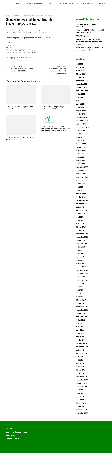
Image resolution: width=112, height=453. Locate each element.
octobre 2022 (81, 147)
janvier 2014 (81, 406)
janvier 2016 (81, 340)
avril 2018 (80, 257)
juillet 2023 (80, 130)
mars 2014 (80, 400)
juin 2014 (79, 390)
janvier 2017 (81, 303)
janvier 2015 (81, 373)
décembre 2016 (82, 307)
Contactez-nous (12, 439)
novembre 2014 (82, 380)
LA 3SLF (16, 4)
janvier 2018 (81, 267)
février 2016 (81, 337)
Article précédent (22, 68)
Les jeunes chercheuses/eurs (67, 4)
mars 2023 (80, 140)
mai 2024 (79, 101)
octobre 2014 (81, 383)
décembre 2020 (82, 167)
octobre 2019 (81, 207)
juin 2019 (79, 217)
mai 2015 (79, 360)
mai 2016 (79, 327)
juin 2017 (79, 287)
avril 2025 (80, 67)
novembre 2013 (82, 413)
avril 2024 (80, 104)
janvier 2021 (81, 164)
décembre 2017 (82, 270)
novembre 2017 (82, 273)
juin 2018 (79, 250)
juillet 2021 (80, 154)
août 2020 (80, 180)
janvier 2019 (81, 230)
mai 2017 (79, 290)
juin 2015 (79, 357)
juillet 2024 (80, 94)
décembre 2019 (82, 200)
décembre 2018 (82, 234)
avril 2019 (80, 224)
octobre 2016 (81, 313)
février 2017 (81, 300)
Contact (102, 4)
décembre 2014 (82, 377)
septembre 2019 (82, 210)
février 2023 (81, 144)
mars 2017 (80, 297)
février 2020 (81, 194)
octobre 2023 (81, 124)
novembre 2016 (82, 310)
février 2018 (81, 263)
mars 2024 (80, 107)
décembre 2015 (82, 343)
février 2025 (81, 74)
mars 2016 (80, 333)
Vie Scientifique (87, 4)
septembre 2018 (82, 244)
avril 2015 (80, 363)
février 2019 (81, 227)
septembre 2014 (82, 386)
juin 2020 (79, 187)
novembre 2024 (82, 84)
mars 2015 (80, 367)
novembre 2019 (82, 204)
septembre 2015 (82, 353)
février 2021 (81, 160)
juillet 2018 (80, 247)
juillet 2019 (80, 214)
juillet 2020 (80, 184)
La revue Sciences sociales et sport (38, 4)
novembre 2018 (82, 237)
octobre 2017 (81, 277)
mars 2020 (80, 190)
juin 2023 (79, 134)
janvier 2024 (81, 114)
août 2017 (80, 283)
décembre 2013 (82, 410)
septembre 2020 (82, 177)
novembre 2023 (82, 121)
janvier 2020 (81, 197)
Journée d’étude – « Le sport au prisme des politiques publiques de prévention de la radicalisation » (55, 128)
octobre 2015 (81, 350)
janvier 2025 (81, 77)
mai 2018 (79, 253)
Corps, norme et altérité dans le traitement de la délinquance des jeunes (89, 41)
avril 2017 (80, 293)
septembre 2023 (82, 127)
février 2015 (81, 370)
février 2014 (81, 403)
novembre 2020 (82, 170)
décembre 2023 (82, 117)
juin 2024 (79, 97)
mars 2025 (80, 71)
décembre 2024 (82, 81)
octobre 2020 (81, 174)
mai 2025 (79, 64)
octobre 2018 (81, 240)
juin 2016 (79, 323)
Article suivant (55, 70)
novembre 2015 (82, 347)
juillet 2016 (80, 320)
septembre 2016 (82, 317)
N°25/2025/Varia (82, 36)
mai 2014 (79, 393)
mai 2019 (79, 220)
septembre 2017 (82, 280)
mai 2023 (79, 137)
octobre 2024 (81, 87)
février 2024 (81, 111)
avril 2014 (80, 396)
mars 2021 (80, 157)
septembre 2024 (82, 91)
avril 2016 (80, 330)
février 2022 (81, 150)
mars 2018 (80, 260)
